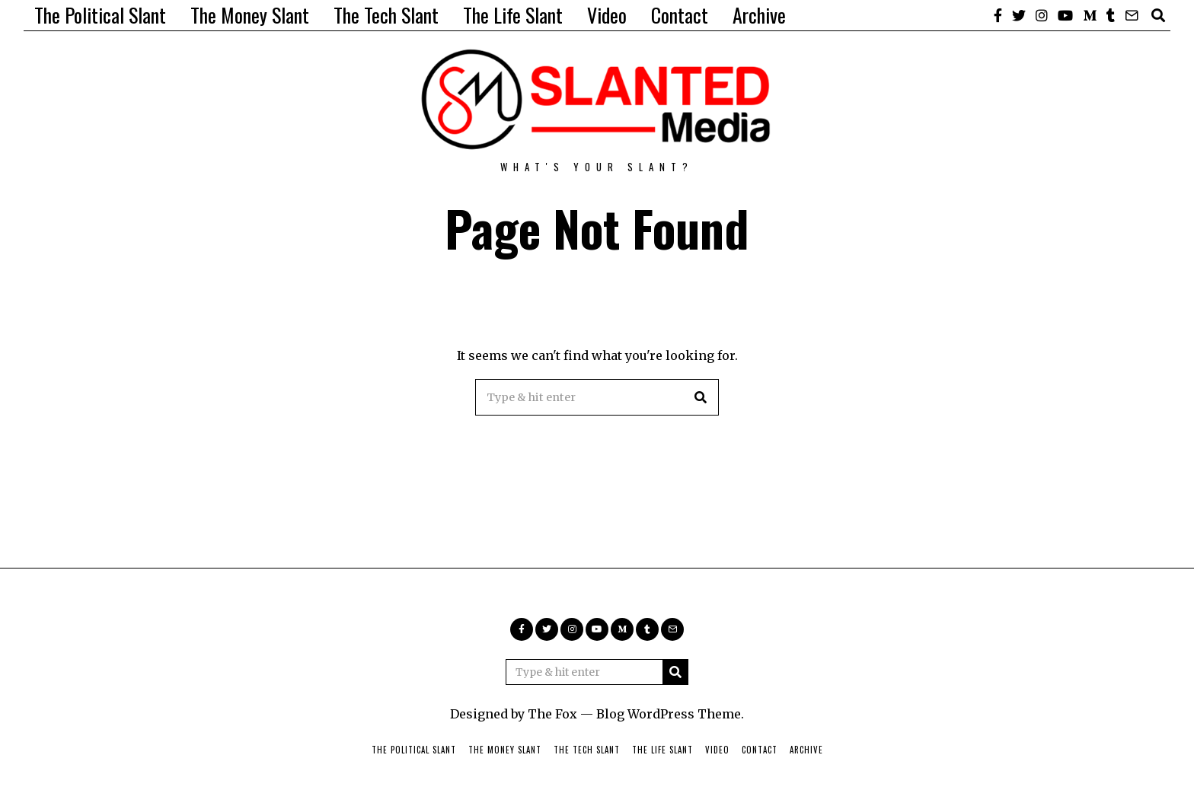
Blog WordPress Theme (668, 713)
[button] (700, 397)
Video (607, 15)
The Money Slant (249, 15)
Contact (679, 15)
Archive (759, 15)
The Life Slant (513, 15)
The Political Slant (100, 15)
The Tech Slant (386, 15)
